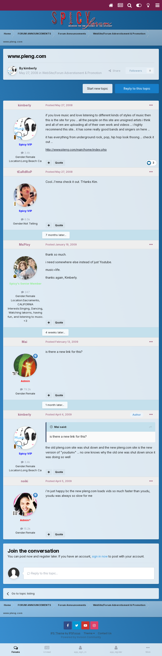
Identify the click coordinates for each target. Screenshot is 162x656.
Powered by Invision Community (81, 637)
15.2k (25, 528)
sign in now (100, 556)
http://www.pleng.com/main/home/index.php (76, 149)
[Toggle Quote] (52, 427)
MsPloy (24, 244)
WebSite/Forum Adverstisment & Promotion (72, 73)
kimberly (30, 68)
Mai (24, 342)
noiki (24, 481)
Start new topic (97, 88)
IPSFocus (74, 633)
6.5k (25, 219)
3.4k (25, 152)
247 (25, 292)
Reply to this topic (137, 88)
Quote (59, 162)
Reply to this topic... (42, 573)
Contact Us (105, 633)
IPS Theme (57, 633)
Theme (89, 633)
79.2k (25, 389)
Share (114, 70)
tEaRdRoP (24, 172)
